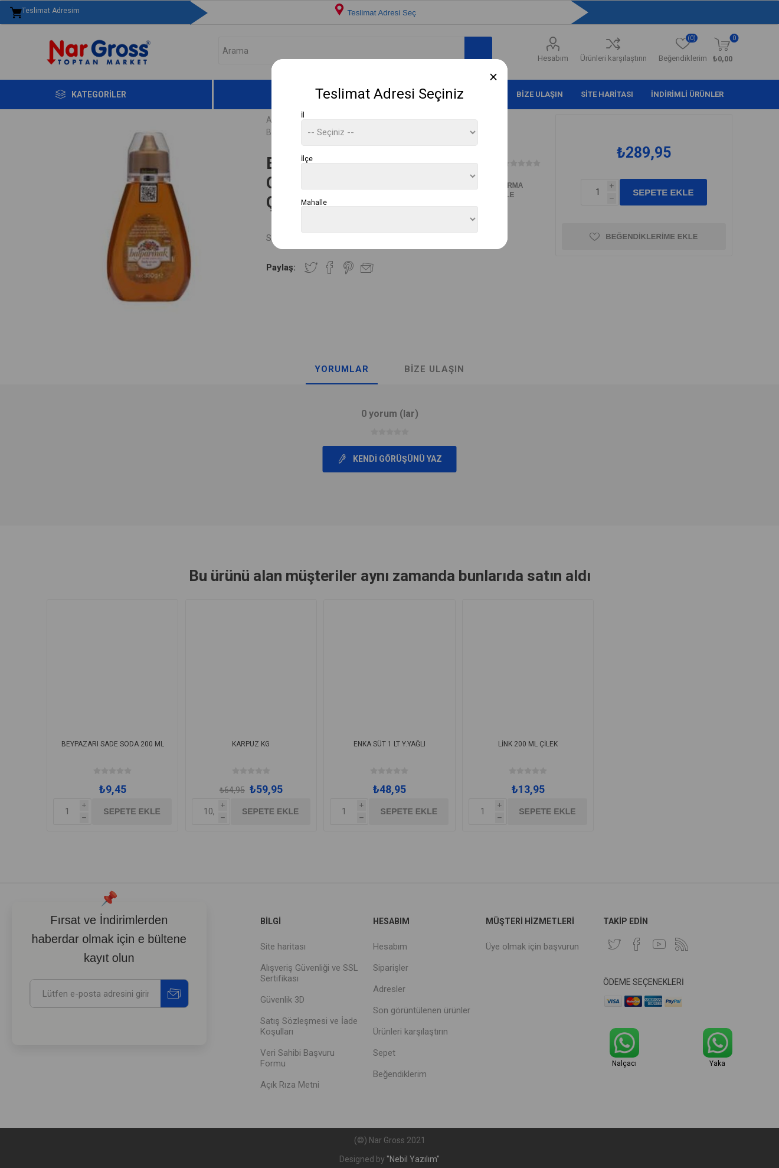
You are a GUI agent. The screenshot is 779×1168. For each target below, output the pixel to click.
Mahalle (314, 202)
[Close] (494, 77)
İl (303, 115)
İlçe (307, 159)
